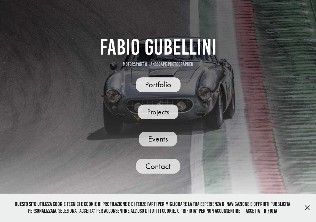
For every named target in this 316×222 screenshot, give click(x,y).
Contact (158, 166)
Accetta (253, 211)
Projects (158, 112)
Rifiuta (270, 211)
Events (158, 139)
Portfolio (158, 84)
